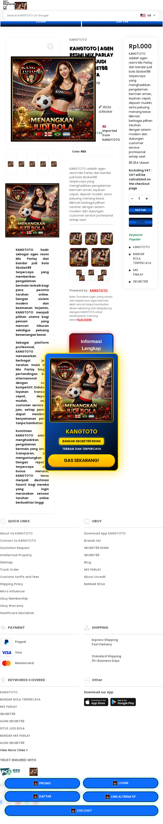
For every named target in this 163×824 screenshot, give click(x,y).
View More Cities (14, 750)
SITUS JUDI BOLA (12, 728)
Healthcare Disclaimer (17, 613)
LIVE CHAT (81, 811)
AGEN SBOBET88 (12, 721)
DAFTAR (122, 21)
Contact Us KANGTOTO (18, 540)
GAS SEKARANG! (82, 460)
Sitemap (6, 562)
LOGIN (41, 21)
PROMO (42, 783)
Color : (79, 152)
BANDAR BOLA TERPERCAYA (20, 699)
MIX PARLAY (92, 569)
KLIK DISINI (84, 320)
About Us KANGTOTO (16, 533)
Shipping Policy (11, 584)
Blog (87, 562)
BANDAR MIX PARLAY (15, 736)
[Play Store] (123, 703)
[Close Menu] (4, 9)
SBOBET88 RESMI (96, 548)
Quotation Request (15, 548)
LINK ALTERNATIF (121, 797)
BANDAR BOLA (94, 584)
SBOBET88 (91, 555)
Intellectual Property (16, 555)
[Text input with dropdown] (70, 15)
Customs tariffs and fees (19, 577)
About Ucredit (95, 577)
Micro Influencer (12, 591)
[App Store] (97, 703)
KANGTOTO (78, 39)
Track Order (9, 569)
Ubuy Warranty (11, 606)
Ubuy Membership (14, 598)
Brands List (92, 540)
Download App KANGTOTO (105, 533)
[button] (50, 46)
